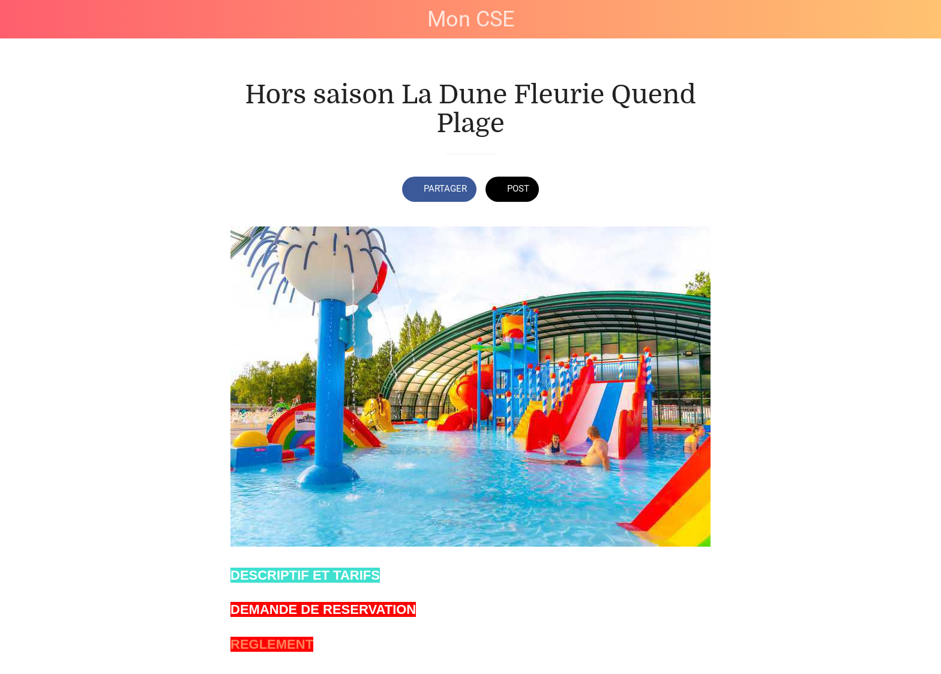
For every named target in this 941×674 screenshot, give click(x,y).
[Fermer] (24, 19)
